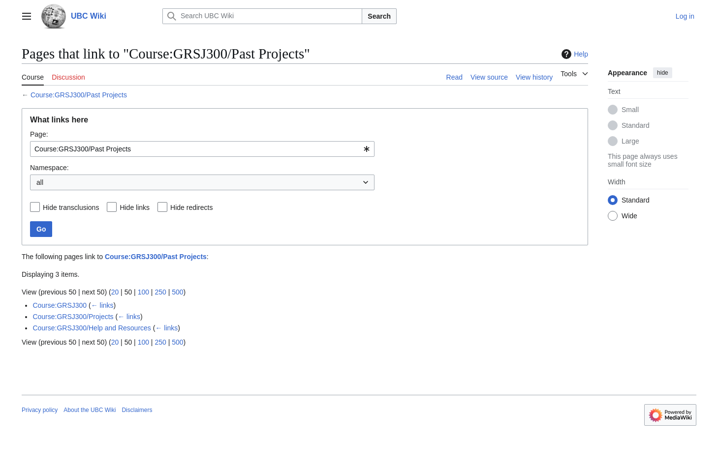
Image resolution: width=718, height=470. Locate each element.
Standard (636, 125)
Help (573, 54)
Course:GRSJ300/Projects (72, 317)
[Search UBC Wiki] (262, 16)
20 (115, 292)
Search (379, 16)
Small (630, 110)
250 (160, 292)
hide (662, 72)
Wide (629, 216)
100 (143, 292)
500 (177, 292)
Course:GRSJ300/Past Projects (79, 95)
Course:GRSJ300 (59, 305)
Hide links (135, 207)
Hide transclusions (71, 207)
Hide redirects (191, 207)
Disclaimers (137, 410)
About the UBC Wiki (89, 410)
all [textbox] (39, 182)
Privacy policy (40, 410)
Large (630, 141)
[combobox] (202, 149)
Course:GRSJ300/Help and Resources (91, 328)
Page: (39, 134)
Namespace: (49, 168)
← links (102, 305)
